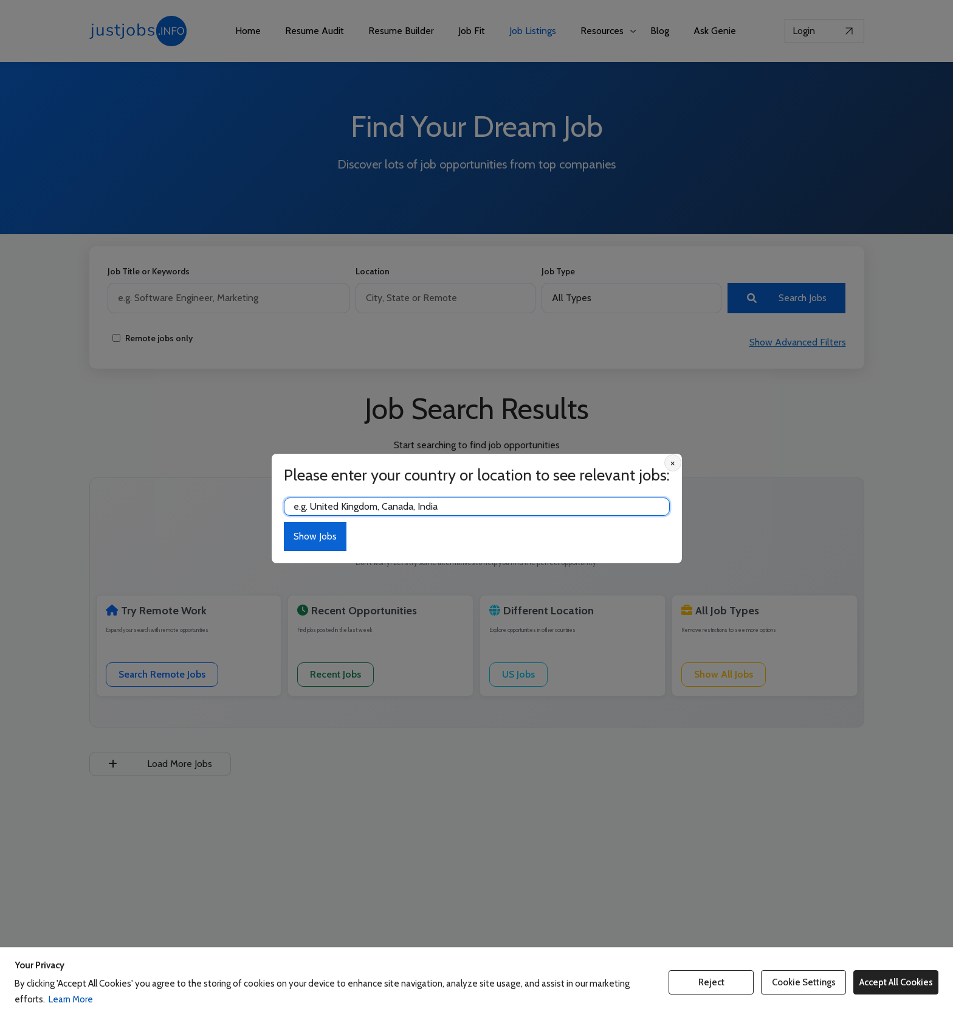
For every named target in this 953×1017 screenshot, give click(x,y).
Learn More (71, 999)
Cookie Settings (804, 982)
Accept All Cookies (896, 982)
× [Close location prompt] (672, 463)
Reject (711, 982)
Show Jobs (315, 536)
